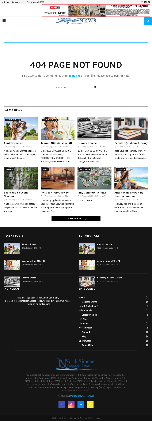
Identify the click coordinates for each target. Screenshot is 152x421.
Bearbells (9, 169)
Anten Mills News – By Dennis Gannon (128, 194)
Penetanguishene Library (131, 143)
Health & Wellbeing (13, 120)
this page (45, 304)
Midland (86, 332)
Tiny (84, 336)
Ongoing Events (89, 302)
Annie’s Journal (14, 143)
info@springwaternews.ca (81, 396)
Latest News (13, 110)
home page (75, 75)
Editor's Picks (85, 120)
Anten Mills (87, 345)
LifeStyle (83, 319)
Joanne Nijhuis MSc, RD (56, 143)
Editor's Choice (89, 315)
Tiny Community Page (91, 192)
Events (82, 297)
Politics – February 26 (55, 192)
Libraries (120, 120)
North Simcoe (85, 169)
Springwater (121, 169)
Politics (46, 169)
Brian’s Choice (87, 143)
